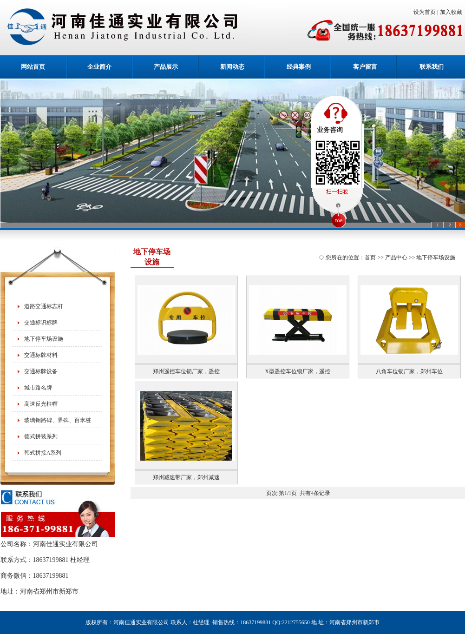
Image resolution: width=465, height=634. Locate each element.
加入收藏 (452, 12)
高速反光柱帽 (41, 404)
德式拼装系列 (41, 436)
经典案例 (299, 66)
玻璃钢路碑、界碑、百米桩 (57, 420)
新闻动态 (232, 66)
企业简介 (99, 66)
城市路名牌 (38, 387)
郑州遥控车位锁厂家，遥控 (186, 371)
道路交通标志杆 (43, 306)
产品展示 (166, 66)
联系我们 (431, 66)
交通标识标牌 (41, 322)
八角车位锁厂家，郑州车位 (409, 371)
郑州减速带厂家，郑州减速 (186, 477)
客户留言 (365, 66)
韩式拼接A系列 (43, 452)
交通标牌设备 (41, 371)
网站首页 (33, 66)
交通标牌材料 (41, 355)
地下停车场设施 (43, 339)
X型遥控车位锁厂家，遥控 (297, 371)
